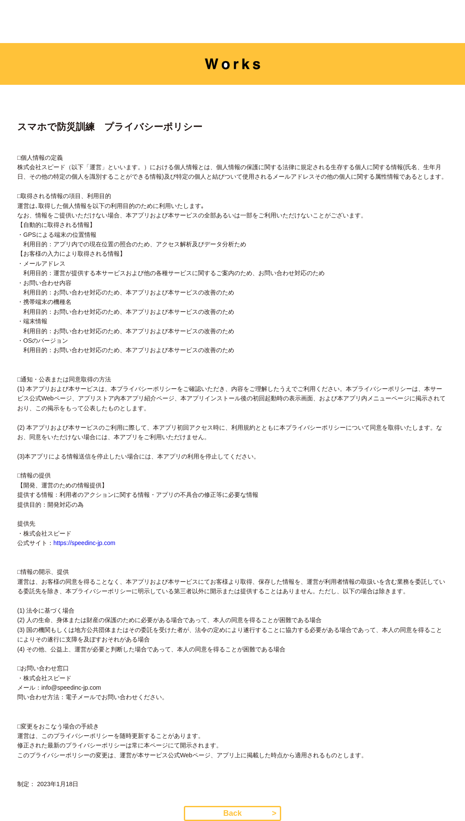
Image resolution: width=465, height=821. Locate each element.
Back (232, 813)
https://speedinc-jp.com (84, 542)
